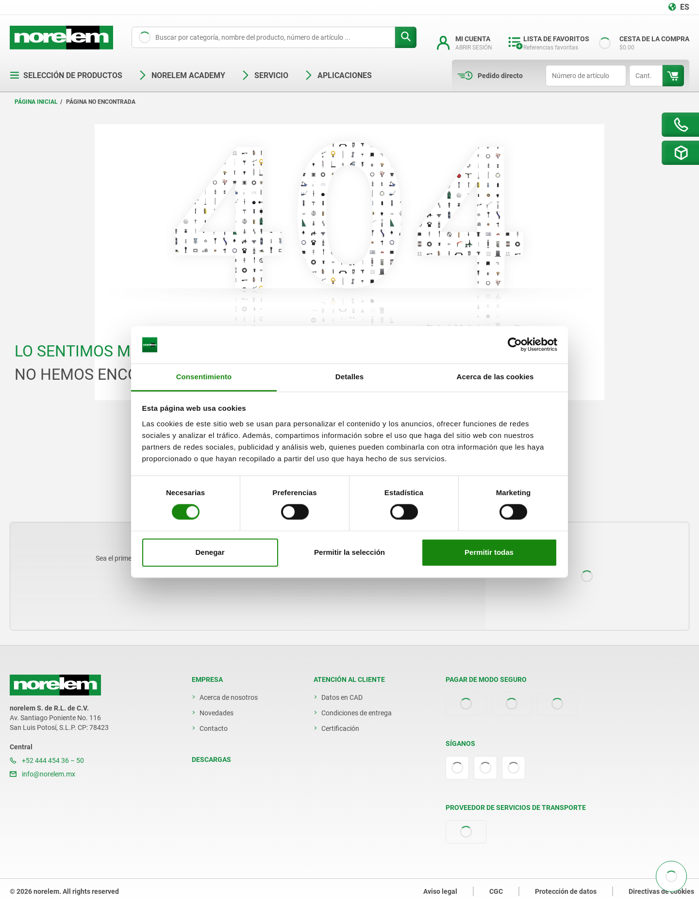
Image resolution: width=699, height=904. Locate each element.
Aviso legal (440, 891)
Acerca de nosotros (229, 697)
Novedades (216, 713)
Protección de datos (566, 891)
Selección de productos (66, 75)
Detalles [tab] (349, 376)
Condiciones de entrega (356, 713)
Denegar (209, 552)
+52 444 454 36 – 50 (47, 760)
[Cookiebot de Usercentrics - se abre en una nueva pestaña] (514, 345)
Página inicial (36, 102)
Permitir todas (489, 552)
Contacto (214, 728)
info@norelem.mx (42, 774)
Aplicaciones (338, 75)
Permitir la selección (349, 552)
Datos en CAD (342, 697)
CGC (496, 891)
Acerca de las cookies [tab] (495, 376)
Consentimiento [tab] (204, 376)
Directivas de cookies (661, 891)
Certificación (340, 728)
